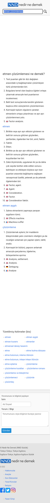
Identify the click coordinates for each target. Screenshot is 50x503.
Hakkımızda (10, 471)
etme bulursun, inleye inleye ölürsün (22, 359)
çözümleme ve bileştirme (17, 373)
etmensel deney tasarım (16, 346)
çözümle (30, 377)
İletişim (8, 485)
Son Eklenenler (11, 478)
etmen (6, 126)
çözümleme (9, 227)
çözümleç (9, 382)
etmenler (30, 341)
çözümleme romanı (36, 368)
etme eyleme (11, 364)
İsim (3, 399)
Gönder (6, 430)
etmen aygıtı (10, 205)
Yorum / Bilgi (7, 409)
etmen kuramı (11, 341)
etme (7, 350)
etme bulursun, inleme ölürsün (19, 355)
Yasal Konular (11, 482)
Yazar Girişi (10, 499)
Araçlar (8, 474)
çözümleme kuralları (14, 368)
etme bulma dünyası (35, 350)
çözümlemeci (11, 377)
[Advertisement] (25, 43)
